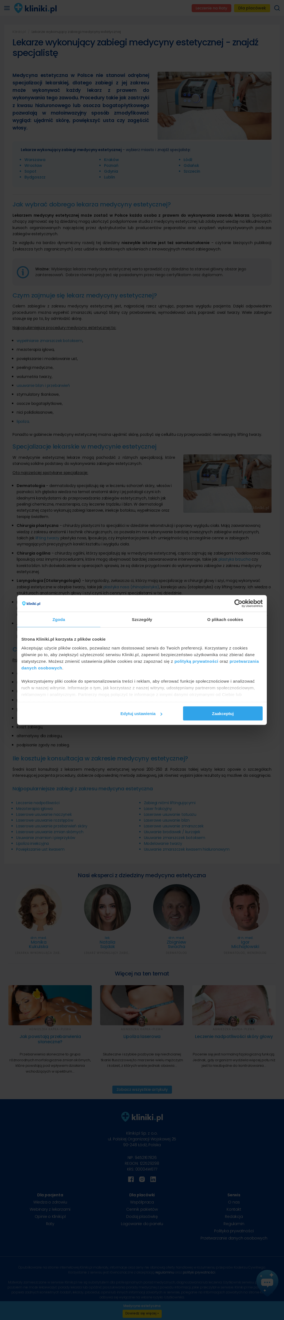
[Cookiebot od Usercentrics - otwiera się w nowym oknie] (238, 603)
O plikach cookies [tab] (225, 619)
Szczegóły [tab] (142, 619)
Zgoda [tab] (58, 619)
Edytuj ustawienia (141, 713)
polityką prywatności (196, 661)
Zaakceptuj (223, 713)
